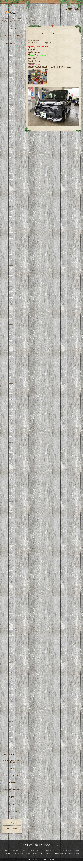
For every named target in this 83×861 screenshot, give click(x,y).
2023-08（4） (12, 222)
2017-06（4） (12, 581)
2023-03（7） (12, 249)
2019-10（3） (12, 452)
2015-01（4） (12, 721)
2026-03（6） (12, 55)
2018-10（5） (12, 511)
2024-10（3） (12, 147)
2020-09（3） (12, 404)
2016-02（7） (12, 662)
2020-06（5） (12, 420)
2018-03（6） (12, 538)
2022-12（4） (12, 265)
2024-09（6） (12, 152)
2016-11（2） (12, 619)
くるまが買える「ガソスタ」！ (11, 754)
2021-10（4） (12, 334)
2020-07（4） (12, 415)
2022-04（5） (12, 308)
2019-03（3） (12, 490)
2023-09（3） (12, 216)
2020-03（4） (12, 436)
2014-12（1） (12, 726)
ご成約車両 (11, 768)
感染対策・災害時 (11, 811)
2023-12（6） (12, 200)
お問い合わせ (12, 804)
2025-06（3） (12, 104)
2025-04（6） (12, 114)
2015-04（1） (12, 710)
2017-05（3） (12, 587)
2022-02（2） (12, 318)
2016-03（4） (12, 656)
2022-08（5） (12, 286)
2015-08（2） (12, 688)
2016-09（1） (12, 629)
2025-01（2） (12, 131)
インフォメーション (12, 43)
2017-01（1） (12, 608)
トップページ (12, 29)
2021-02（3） (12, 377)
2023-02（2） (12, 254)
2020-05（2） (12, 426)
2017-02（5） (12, 603)
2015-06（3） (12, 699)
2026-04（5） (12, 50)
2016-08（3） (12, 635)
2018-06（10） (13, 533)
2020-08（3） (12, 410)
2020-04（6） (12, 431)
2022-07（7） (12, 291)
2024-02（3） (12, 190)
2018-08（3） (12, 522)
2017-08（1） (12, 570)
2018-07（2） (12, 528)
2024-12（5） (12, 136)
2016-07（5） (12, 640)
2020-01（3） (12, 442)
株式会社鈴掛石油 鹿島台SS (38, 859)
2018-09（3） (12, 517)
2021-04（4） (12, 367)
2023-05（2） (12, 238)
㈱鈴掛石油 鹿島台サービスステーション (42, 845)
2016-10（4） (12, 624)
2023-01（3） (12, 259)
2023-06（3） (12, 232)
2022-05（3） (12, 302)
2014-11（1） (12, 731)
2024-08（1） (12, 157)
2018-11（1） (12, 506)
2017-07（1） (12, 576)
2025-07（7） (12, 98)
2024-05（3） (12, 173)
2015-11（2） (12, 678)
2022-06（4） (12, 297)
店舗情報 (11, 797)
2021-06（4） (12, 356)
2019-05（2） (12, 479)
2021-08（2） (12, 345)
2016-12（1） (12, 613)
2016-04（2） (12, 651)
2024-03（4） (12, 184)
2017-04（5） (12, 592)
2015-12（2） (12, 672)
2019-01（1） (12, 501)
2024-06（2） (12, 168)
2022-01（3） (12, 324)
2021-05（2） (12, 361)
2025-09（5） (12, 88)
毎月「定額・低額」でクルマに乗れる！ (12, 761)
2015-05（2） (12, 705)
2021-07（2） (12, 351)
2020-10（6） (12, 399)
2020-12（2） (12, 388)
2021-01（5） (12, 383)
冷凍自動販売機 (11, 782)
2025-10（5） (12, 82)
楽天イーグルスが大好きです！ (12, 789)
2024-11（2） (12, 141)
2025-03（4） (12, 120)
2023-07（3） (12, 227)
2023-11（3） (12, 206)
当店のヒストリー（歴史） (12, 36)
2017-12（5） (12, 554)
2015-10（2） (12, 683)
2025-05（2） (12, 109)
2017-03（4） (12, 597)
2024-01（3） (12, 195)
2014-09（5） (12, 742)
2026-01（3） (12, 66)
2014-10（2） (12, 737)
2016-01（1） (12, 667)
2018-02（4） (12, 544)
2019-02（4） (12, 495)
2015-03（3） (12, 715)
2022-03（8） (12, 313)
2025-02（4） (12, 125)
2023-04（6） (12, 243)
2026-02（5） (12, 61)
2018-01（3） (12, 549)
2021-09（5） (12, 340)
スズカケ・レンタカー (12, 775)
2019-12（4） (12, 447)
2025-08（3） (12, 93)
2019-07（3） (12, 469)
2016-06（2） (12, 646)
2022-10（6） (12, 275)
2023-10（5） (12, 211)
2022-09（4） (12, 281)
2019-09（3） (12, 458)
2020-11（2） (12, 393)
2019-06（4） (12, 474)
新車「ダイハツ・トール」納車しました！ (42, 43)
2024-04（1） (12, 179)
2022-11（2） (12, 270)
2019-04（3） (12, 485)
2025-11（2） (12, 77)
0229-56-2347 (72, 9)
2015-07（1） (12, 694)
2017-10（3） (12, 560)
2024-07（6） (12, 163)
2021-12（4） (12, 329)
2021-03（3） (12, 372)
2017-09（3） (12, 565)
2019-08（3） (12, 463)
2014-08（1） (12, 748)
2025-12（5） (12, 72)
